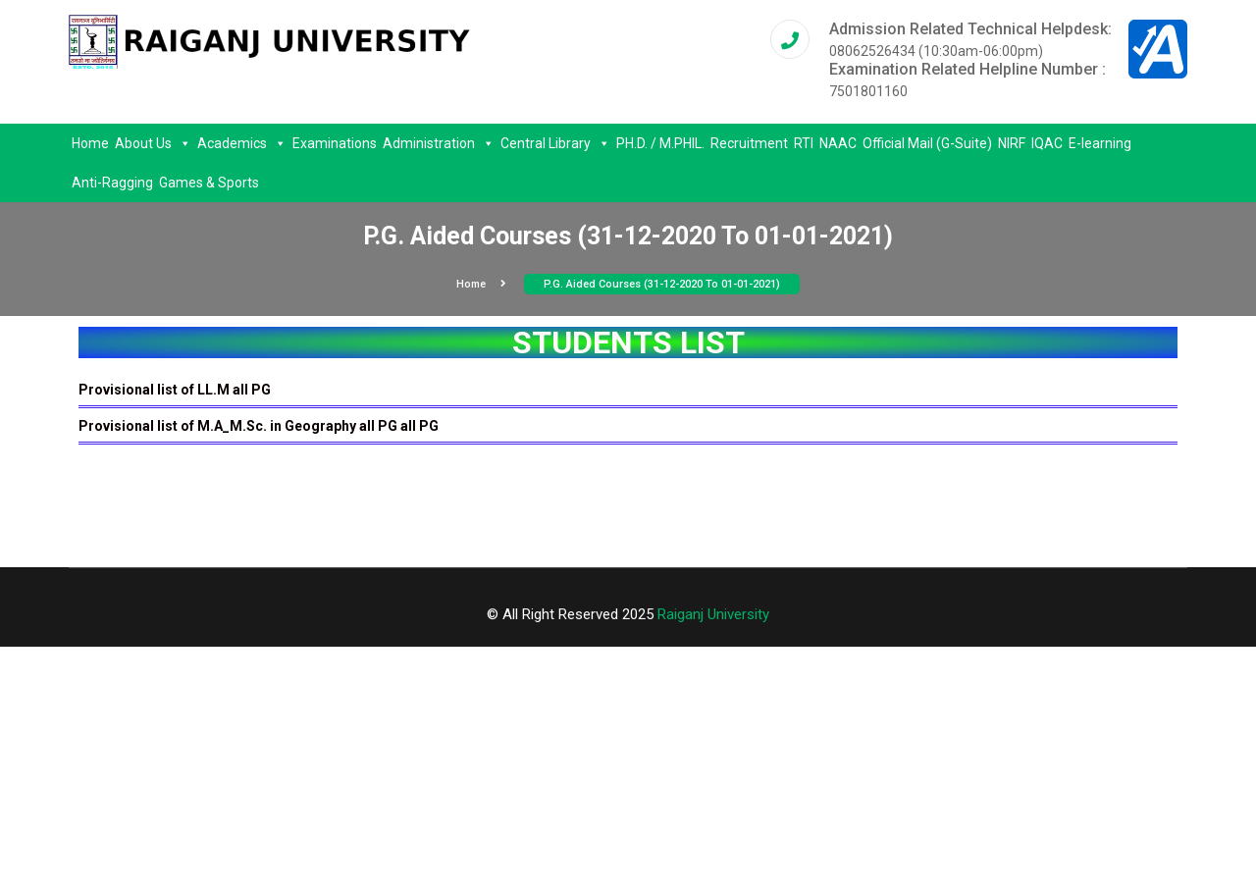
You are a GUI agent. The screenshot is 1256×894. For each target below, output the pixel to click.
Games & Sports (209, 182)
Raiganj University (713, 614)
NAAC (838, 143)
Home (90, 143)
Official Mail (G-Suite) (927, 143)
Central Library (555, 143)
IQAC (1047, 143)
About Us (153, 143)
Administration (439, 143)
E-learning (1100, 143)
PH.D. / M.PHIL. (660, 143)
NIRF (1011, 143)
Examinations (334, 143)
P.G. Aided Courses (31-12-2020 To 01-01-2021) (662, 284)
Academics (242, 143)
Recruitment (749, 143)
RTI (803, 143)
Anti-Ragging (112, 182)
